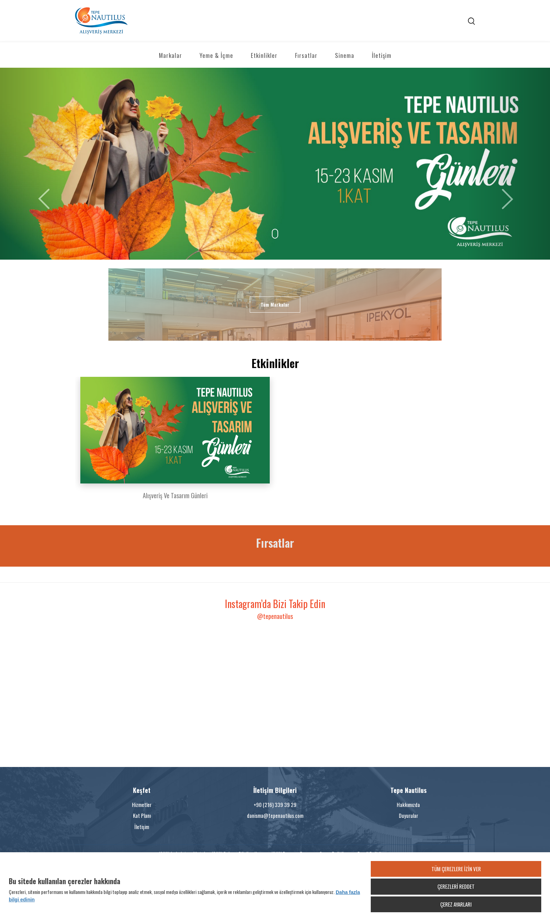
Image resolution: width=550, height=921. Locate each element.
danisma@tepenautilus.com (275, 815)
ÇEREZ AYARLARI (456, 904)
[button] (41, 164)
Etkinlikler (264, 55)
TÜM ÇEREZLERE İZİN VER (456, 869)
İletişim (381, 55)
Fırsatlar (306, 55)
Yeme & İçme (216, 55)
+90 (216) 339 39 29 (275, 804)
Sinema (344, 55)
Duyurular (408, 815)
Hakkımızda (408, 804)
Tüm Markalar (275, 304)
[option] (175, 442)
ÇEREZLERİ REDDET (456, 886)
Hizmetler (142, 804)
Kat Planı (142, 815)
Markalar (170, 55)
